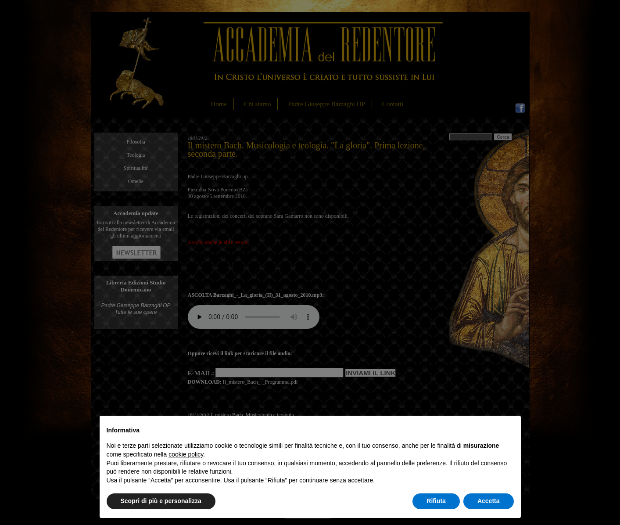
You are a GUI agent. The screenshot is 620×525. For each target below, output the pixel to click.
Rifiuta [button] (436, 500)
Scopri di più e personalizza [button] (161, 500)
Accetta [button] (488, 500)
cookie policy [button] (185, 454)
